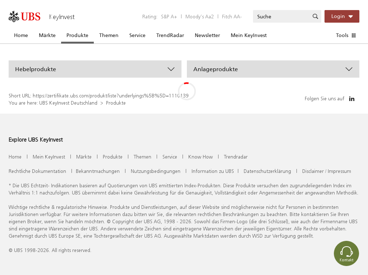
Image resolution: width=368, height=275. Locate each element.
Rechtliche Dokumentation (37, 171)
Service (137, 35)
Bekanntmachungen (98, 171)
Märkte (47, 35)
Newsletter (207, 35)
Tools (342, 35)
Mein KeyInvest (249, 35)
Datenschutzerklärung (267, 171)
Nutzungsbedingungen (155, 171)
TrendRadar (170, 35)
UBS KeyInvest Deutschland (68, 102)
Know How (200, 156)
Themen (109, 35)
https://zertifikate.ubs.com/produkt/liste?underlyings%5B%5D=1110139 (111, 95)
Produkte (77, 35)
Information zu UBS (213, 171)
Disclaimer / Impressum (326, 171)
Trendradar (236, 156)
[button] (95, 69)
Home (21, 35)
